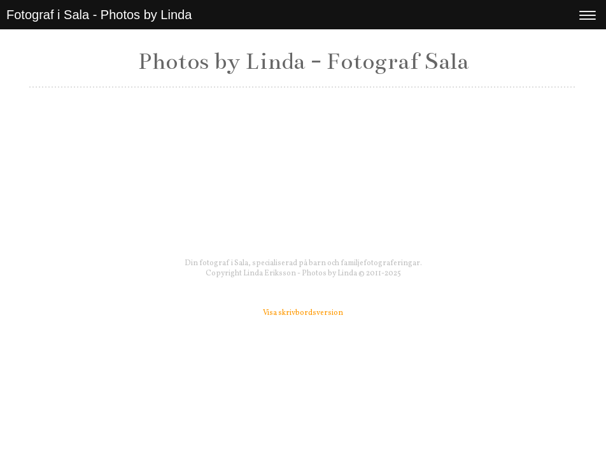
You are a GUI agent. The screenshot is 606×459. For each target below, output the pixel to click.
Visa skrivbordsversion (303, 313)
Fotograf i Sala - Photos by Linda (99, 15)
